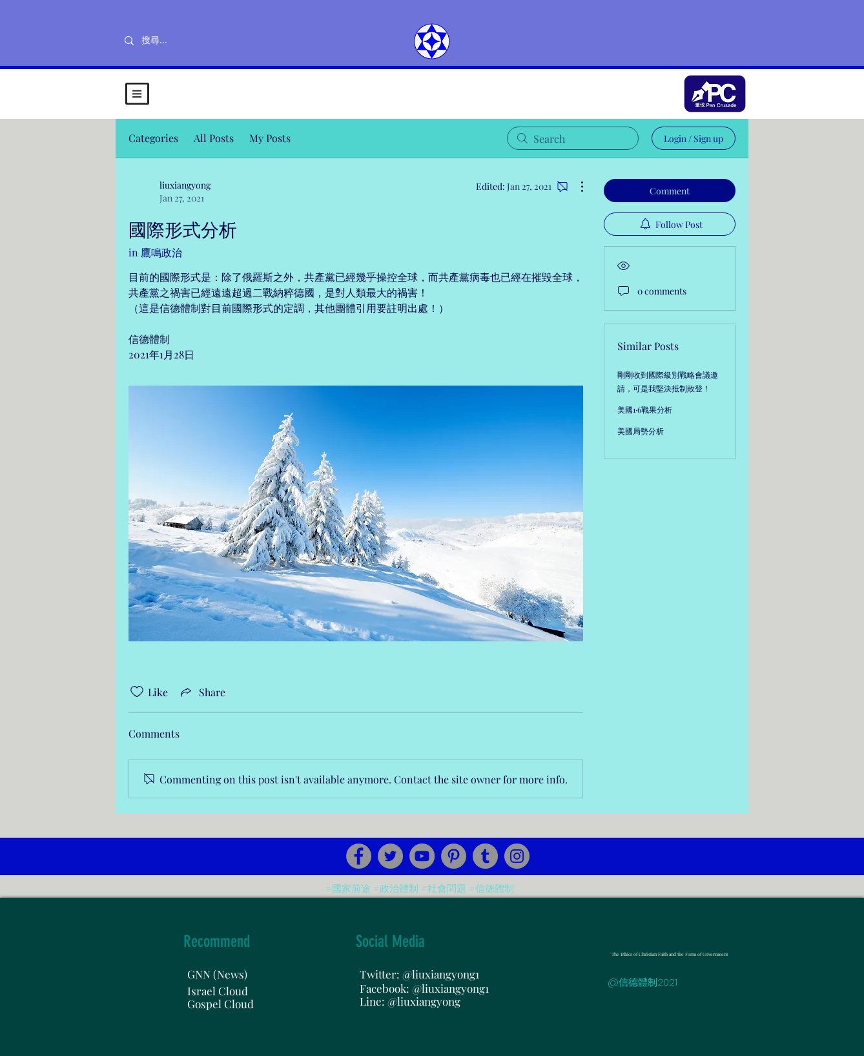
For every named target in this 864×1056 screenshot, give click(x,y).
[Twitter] (390, 856)
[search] (573, 138)
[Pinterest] (453, 856)
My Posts (270, 138)
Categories (153, 138)
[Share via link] (201, 691)
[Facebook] (358, 856)
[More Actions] (575, 186)
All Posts (214, 138)
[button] (137, 94)
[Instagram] (517, 856)
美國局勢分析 (640, 431)
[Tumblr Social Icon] (485, 856)
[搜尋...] (196, 40)
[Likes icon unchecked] (137, 691)
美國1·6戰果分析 (644, 409)
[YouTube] (422, 856)
